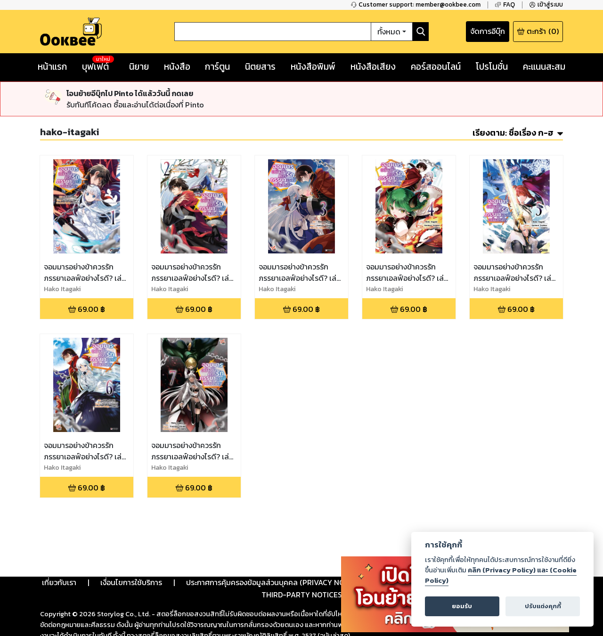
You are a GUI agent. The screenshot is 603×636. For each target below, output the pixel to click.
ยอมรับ (462, 606)
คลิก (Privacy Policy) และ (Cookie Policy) (501, 575)
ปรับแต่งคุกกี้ (543, 606)
